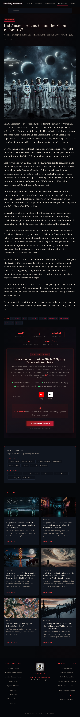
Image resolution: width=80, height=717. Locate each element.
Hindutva (25, 465)
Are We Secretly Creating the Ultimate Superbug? (19, 624)
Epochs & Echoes (14, 465)
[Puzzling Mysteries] (41, 396)
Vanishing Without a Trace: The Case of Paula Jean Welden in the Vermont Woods (57, 625)
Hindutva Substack (66, 700)
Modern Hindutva (28, 478)
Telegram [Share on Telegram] (64, 318)
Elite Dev (34, 465)
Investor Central (14, 461)
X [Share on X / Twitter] (24, 318)
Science (38, 4)
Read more (11, 541)
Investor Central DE (44, 461)
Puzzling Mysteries (61, 473)
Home (29, 4)
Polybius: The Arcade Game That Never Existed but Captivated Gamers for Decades (57, 525)
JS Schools (43, 465)
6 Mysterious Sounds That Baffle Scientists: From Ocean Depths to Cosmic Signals (20, 525)
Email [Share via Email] (18, 323)
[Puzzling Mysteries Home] (13, 3)
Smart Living (57, 461)
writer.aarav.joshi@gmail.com (40, 677)
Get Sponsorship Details (40, 423)
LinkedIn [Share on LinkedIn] (32, 318)
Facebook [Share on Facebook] (16, 318)
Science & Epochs (14, 478)
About (73, 4)
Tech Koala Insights (15, 473)
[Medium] (50, 395)
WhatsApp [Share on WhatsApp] (53, 318)
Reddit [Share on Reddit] (43, 318)
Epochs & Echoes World (31, 473)
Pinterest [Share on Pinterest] (9, 323)
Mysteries (62, 4)
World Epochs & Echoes (66, 686)
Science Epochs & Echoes (67, 681)
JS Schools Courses (13, 699)
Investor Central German (13, 677)
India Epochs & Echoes (67, 690)
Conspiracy (50, 4)
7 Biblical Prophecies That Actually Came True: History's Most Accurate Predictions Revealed (58, 575)
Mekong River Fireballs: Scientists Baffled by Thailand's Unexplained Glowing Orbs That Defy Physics (21, 575)
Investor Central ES (28, 461)
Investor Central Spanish (13, 673)
